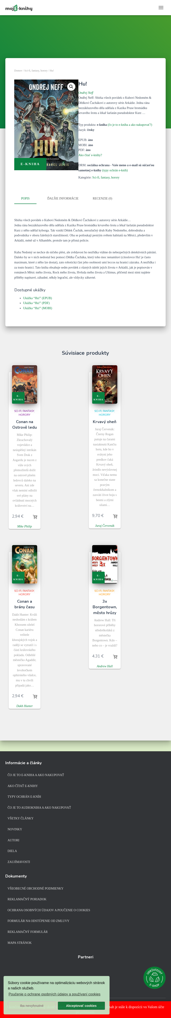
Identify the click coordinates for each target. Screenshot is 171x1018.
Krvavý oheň (104, 421)
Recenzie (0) (102, 198)
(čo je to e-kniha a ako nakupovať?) (130, 124)
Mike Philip (24, 525)
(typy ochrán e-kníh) (115, 170)
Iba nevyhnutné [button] (32, 1006)
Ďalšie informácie (63, 198)
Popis (25, 198)
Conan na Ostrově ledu (24, 423)
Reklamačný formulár (28, 932)
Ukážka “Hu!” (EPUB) (37, 297)
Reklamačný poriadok (27, 899)
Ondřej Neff (85, 92)
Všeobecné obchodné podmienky (35, 888)
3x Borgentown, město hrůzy (105, 606)
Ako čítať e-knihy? (90, 155)
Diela (12, 851)
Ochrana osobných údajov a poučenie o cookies (49, 910)
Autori (13, 840)
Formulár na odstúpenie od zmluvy (38, 921)
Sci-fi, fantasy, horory (36, 70)
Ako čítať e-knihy (23, 786)
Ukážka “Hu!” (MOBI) (37, 307)
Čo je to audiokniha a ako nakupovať (39, 807)
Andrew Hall (105, 665)
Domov (18, 70)
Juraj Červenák (104, 525)
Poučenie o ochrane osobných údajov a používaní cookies (54, 994)
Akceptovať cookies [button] (81, 1006)
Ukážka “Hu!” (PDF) (36, 302)
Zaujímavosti (19, 862)
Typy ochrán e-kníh (24, 796)
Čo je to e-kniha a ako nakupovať (36, 775)
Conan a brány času (24, 603)
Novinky (15, 829)
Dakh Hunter (24, 705)
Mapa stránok (20, 943)
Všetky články (21, 818)
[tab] (28, 199)
